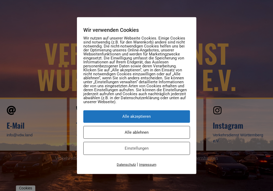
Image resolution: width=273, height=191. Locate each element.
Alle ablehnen (137, 132)
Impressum (147, 164)
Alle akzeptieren (136, 116)
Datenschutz (126, 164)
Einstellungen (137, 148)
